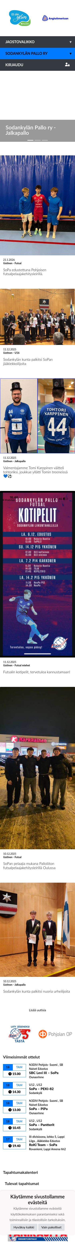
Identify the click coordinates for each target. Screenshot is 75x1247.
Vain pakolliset (51, 1227)
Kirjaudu (37, 65)
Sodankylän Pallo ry (40, 53)
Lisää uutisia (37, 935)
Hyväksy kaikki (24, 1227)
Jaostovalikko (40, 42)
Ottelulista (13, 1083)
